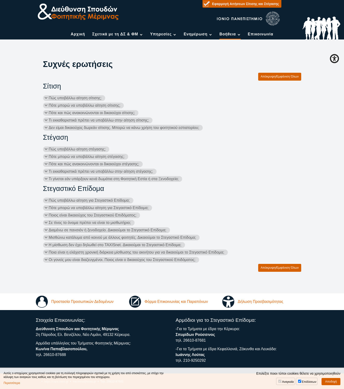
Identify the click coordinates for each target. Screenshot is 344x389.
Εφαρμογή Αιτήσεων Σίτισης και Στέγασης (245, 4)
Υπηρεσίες (161, 34)
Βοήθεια (227, 34)
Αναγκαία (288, 381)
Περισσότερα (12, 383)
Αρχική (78, 34)
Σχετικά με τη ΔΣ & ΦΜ (115, 34)
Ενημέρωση (195, 34)
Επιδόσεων (309, 381)
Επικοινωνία (260, 34)
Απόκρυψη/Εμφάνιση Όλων (280, 76)
